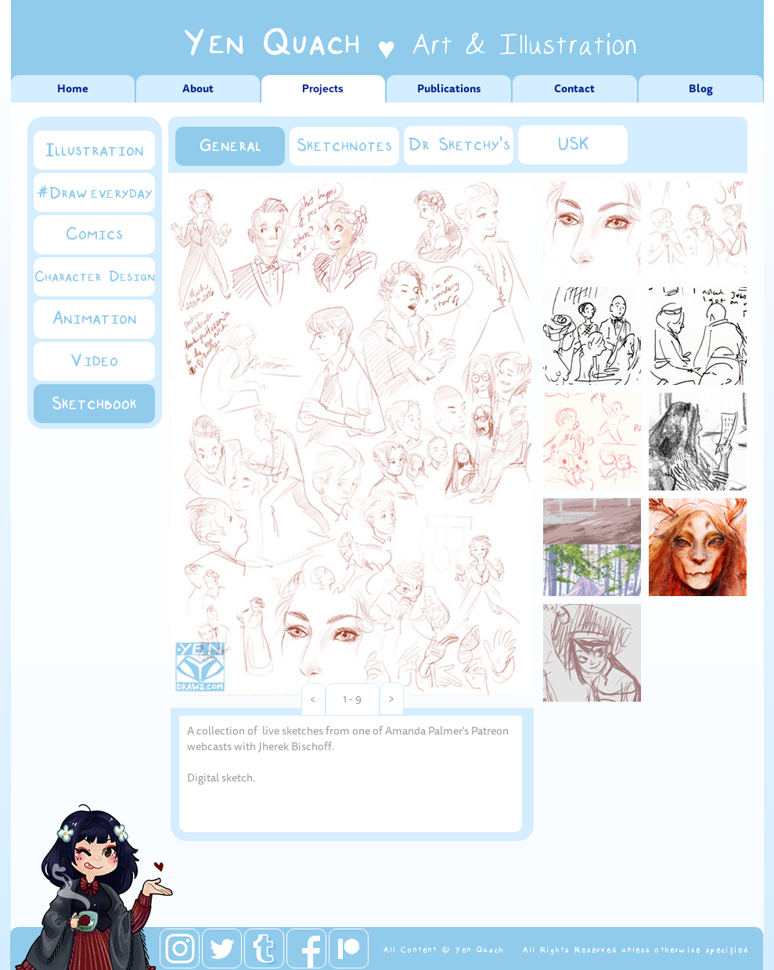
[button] (313, 699)
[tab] (592, 230)
